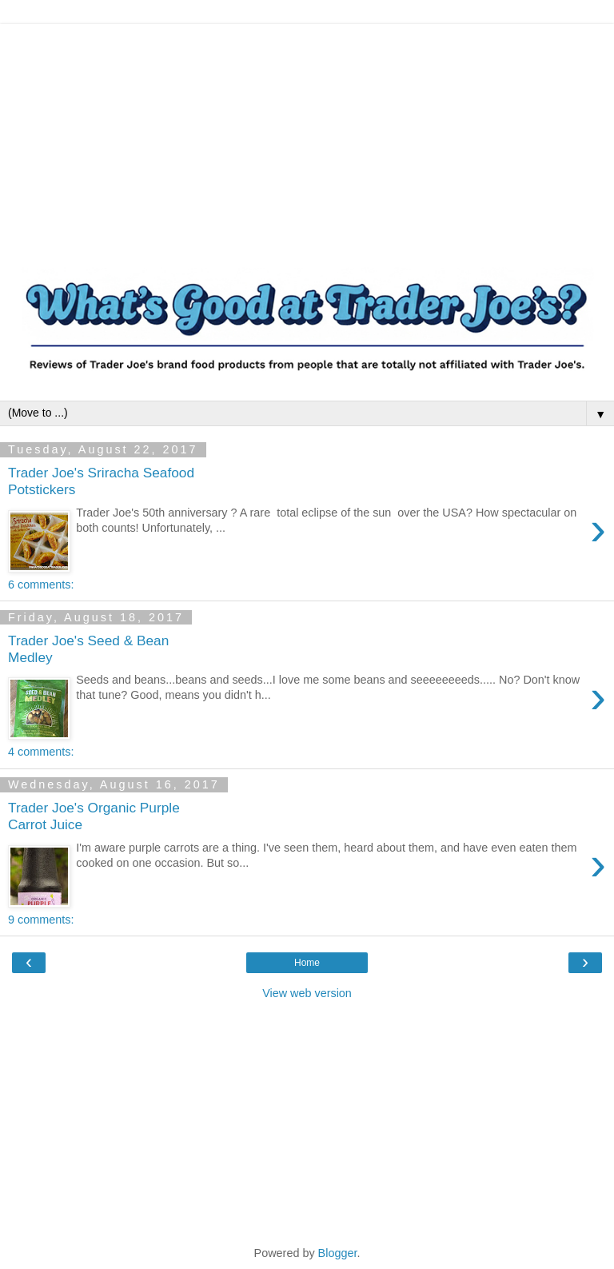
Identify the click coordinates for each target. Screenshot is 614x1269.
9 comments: (41, 919)
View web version (307, 993)
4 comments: (41, 751)
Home (307, 962)
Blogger (337, 1253)
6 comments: (41, 584)
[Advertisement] (307, 136)
